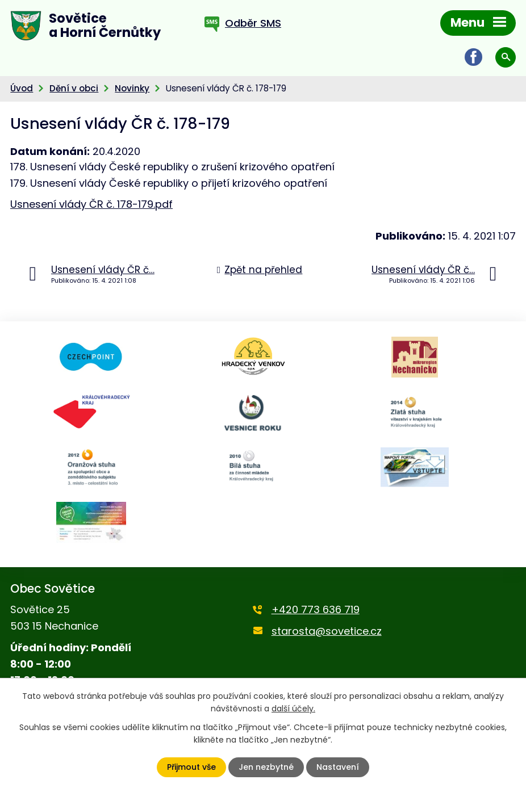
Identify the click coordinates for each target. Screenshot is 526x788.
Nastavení (337, 767)
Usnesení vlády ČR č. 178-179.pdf (91, 204)
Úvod (21, 88)
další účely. (293, 708)
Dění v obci (73, 88)
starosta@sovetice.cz (327, 631)
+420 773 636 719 (316, 609)
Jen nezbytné (266, 767)
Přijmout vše (191, 767)
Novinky (132, 88)
